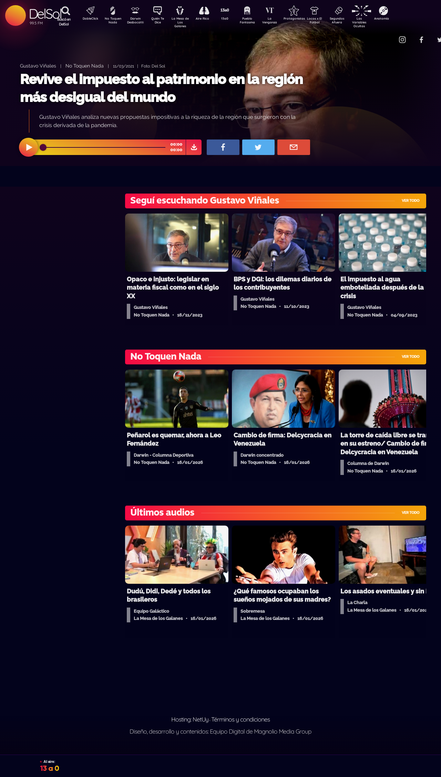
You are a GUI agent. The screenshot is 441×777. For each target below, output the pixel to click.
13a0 (232, 19)
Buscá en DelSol (64, 22)
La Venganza (281, 22)
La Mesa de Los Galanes (184, 22)
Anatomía (401, 19)
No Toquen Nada (112, 22)
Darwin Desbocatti (136, 22)
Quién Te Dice (160, 22)
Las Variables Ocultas (377, 22)
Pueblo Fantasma (257, 22)
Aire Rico (208, 19)
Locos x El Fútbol (329, 22)
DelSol (45, 13)
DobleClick (88, 19)
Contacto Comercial (388, 35)
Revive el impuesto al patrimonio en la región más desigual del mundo (161, 88)
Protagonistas (305, 19)
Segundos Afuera (353, 22)
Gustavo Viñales (38, 66)
